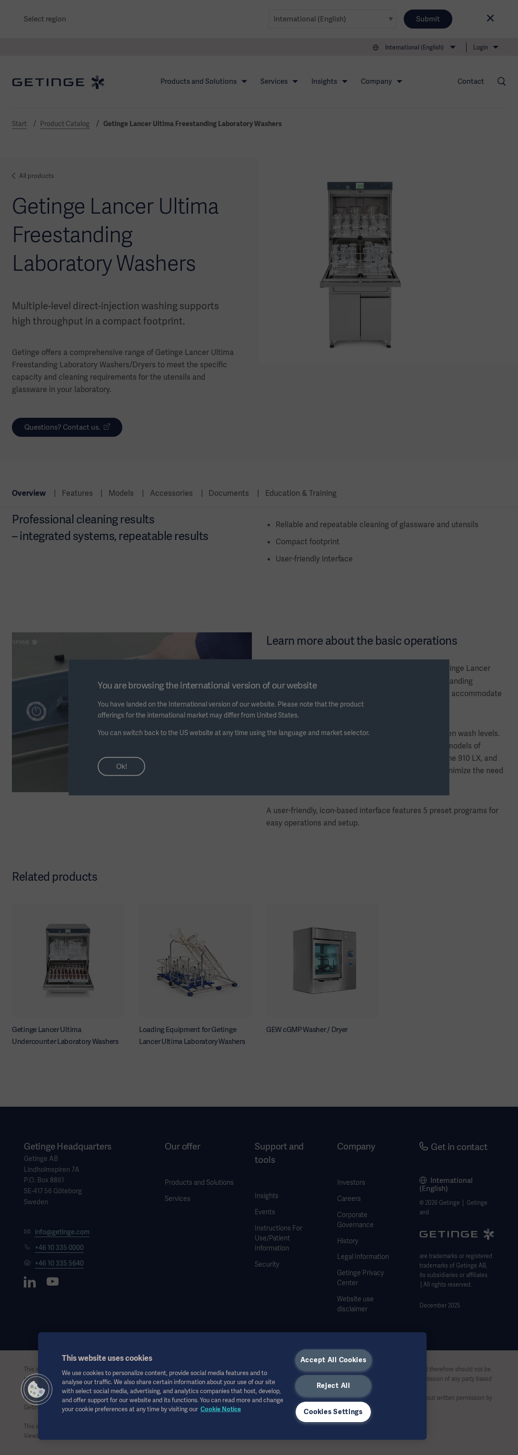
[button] (36, 1389)
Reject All (333, 1385)
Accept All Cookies (333, 1360)
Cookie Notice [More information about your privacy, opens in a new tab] (220, 1409)
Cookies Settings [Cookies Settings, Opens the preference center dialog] (333, 1411)
